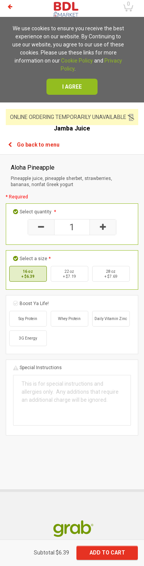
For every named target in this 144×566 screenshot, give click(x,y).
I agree (72, 87)
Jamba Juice (72, 128)
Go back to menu (34, 145)
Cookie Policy (77, 61)
